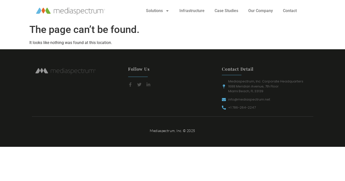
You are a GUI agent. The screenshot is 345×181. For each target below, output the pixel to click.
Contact (290, 10)
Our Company (260, 10)
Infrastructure (192, 10)
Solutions (157, 10)
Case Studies (226, 10)
